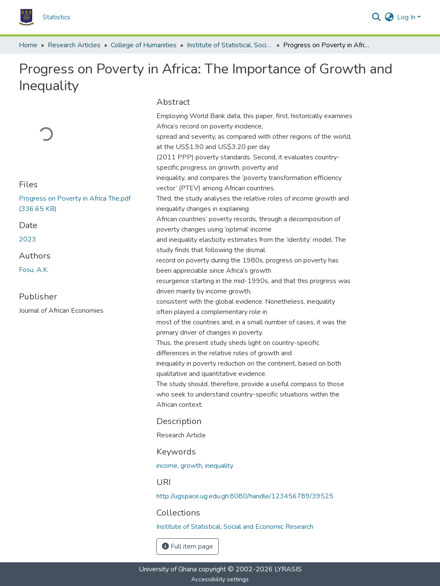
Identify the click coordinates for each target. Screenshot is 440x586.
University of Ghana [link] (168, 569)
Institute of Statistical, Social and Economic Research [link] (230, 45)
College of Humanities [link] (144, 45)
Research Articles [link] (74, 45)
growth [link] (191, 465)
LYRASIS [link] (288, 569)
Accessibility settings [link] (220, 579)
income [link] (166, 465)
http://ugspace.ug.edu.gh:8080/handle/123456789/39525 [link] (244, 496)
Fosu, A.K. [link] (34, 270)
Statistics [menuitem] (56, 17)
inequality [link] (219, 465)
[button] (26, 17)
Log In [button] (407, 17)
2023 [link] (27, 239)
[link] (82, 203)
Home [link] (28, 45)
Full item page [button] (187, 546)
